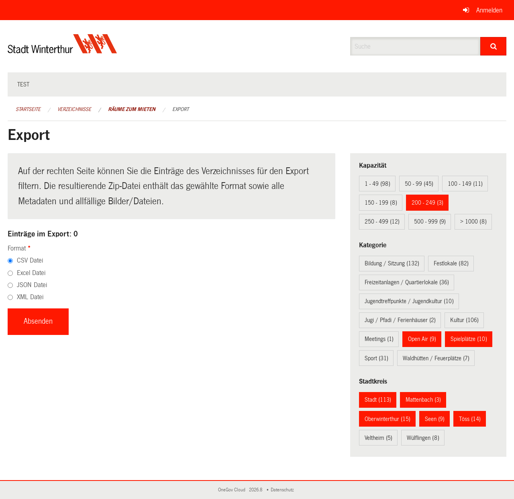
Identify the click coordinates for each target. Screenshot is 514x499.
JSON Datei (32, 284)
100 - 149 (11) (465, 184)
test (23, 84)
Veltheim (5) (378, 438)
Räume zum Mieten (131, 109)
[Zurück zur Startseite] (62, 50)
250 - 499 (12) (382, 221)
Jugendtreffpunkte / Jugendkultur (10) (409, 301)
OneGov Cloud (233, 490)
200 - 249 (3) (427, 202)
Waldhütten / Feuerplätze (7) (436, 358)
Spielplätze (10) (469, 339)
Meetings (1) (379, 339)
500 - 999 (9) (430, 221)
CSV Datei (30, 260)
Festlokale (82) (451, 263)
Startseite (28, 109)
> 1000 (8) (473, 221)
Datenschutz (283, 490)
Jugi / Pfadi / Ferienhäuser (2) (400, 320)
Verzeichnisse (74, 109)
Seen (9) (435, 419)
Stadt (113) (378, 399)
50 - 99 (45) (419, 184)
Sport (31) (376, 358)
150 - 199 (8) (381, 202)
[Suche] (493, 46)
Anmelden (489, 10)
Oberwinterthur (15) (387, 419)
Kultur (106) (464, 320)
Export (180, 109)
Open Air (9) (422, 339)
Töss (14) (470, 419)
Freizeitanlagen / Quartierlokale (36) (407, 282)
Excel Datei (31, 272)
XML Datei (30, 297)
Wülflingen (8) (423, 438)
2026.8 (256, 490)
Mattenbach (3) (423, 399)
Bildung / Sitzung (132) (392, 263)
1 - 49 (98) (377, 184)
